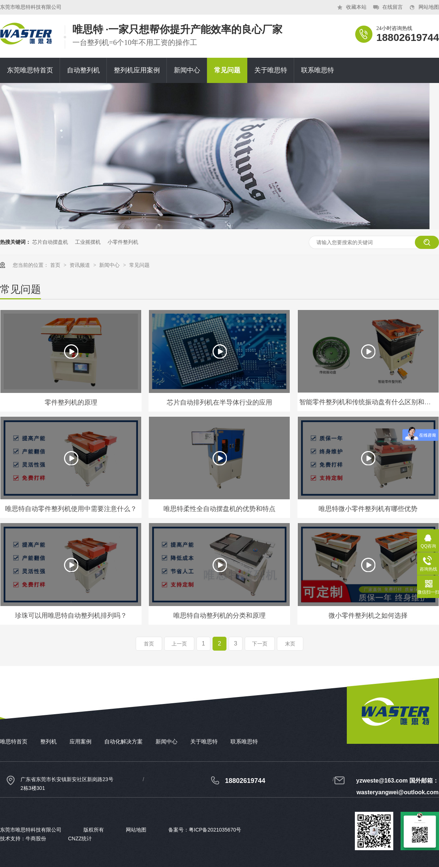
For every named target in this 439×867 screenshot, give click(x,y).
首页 (56, 265)
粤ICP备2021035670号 (215, 830)
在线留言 (392, 7)
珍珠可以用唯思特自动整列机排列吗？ (71, 615)
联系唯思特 (317, 70)
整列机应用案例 (137, 70)
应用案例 (80, 741)
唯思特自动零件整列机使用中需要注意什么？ (71, 508)
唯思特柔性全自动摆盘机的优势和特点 (219, 508)
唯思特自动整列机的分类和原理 (219, 615)
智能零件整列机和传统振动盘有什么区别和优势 (368, 402)
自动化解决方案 (123, 741)
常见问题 (227, 70)
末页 (290, 644)
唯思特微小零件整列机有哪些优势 (368, 508)
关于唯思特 (270, 70)
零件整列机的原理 (71, 402)
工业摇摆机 (88, 242)
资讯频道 (80, 265)
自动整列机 (83, 70)
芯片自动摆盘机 (50, 242)
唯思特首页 (13, 741)
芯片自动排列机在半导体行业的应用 (219, 402)
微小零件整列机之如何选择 (368, 615)
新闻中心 (187, 70)
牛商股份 (36, 838)
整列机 (48, 741)
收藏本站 (356, 7)
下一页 (259, 644)
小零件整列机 (123, 242)
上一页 (179, 644)
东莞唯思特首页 (30, 70)
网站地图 (429, 7)
